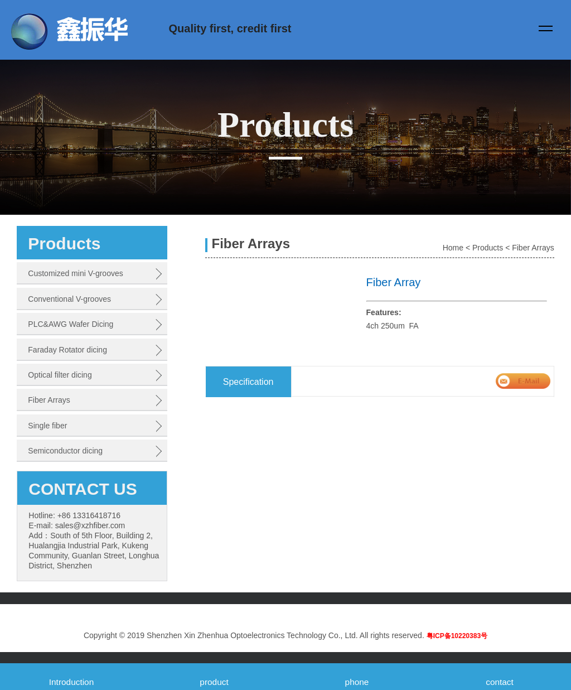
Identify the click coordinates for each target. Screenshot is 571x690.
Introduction (71, 682)
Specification (248, 382)
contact (500, 682)
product (214, 682)
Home (453, 247)
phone (357, 682)
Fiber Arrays (533, 247)
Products (487, 247)
